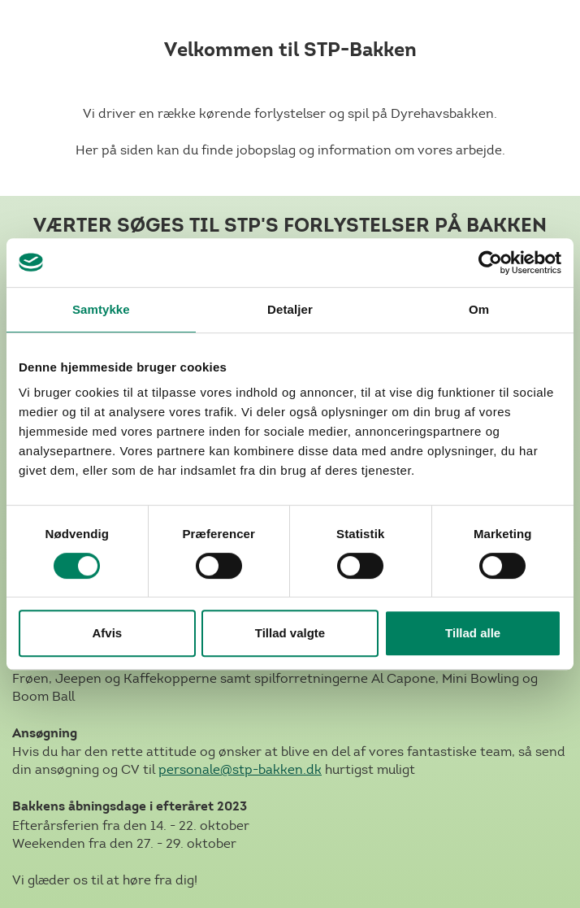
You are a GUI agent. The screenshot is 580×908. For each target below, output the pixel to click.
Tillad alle (472, 633)
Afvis (107, 633)
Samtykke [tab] (101, 309)
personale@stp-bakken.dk (240, 769)
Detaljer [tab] (290, 309)
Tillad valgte (290, 633)
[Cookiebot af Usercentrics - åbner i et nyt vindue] (490, 262)
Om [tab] (479, 309)
